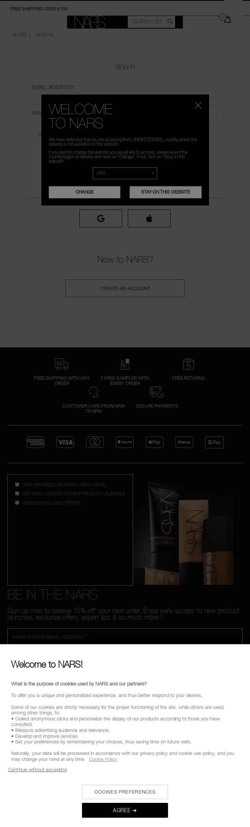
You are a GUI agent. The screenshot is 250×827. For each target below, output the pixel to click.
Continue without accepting (37, 769)
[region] (125, 735)
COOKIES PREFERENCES (125, 792)
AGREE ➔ (125, 810)
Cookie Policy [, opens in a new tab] (103, 759)
